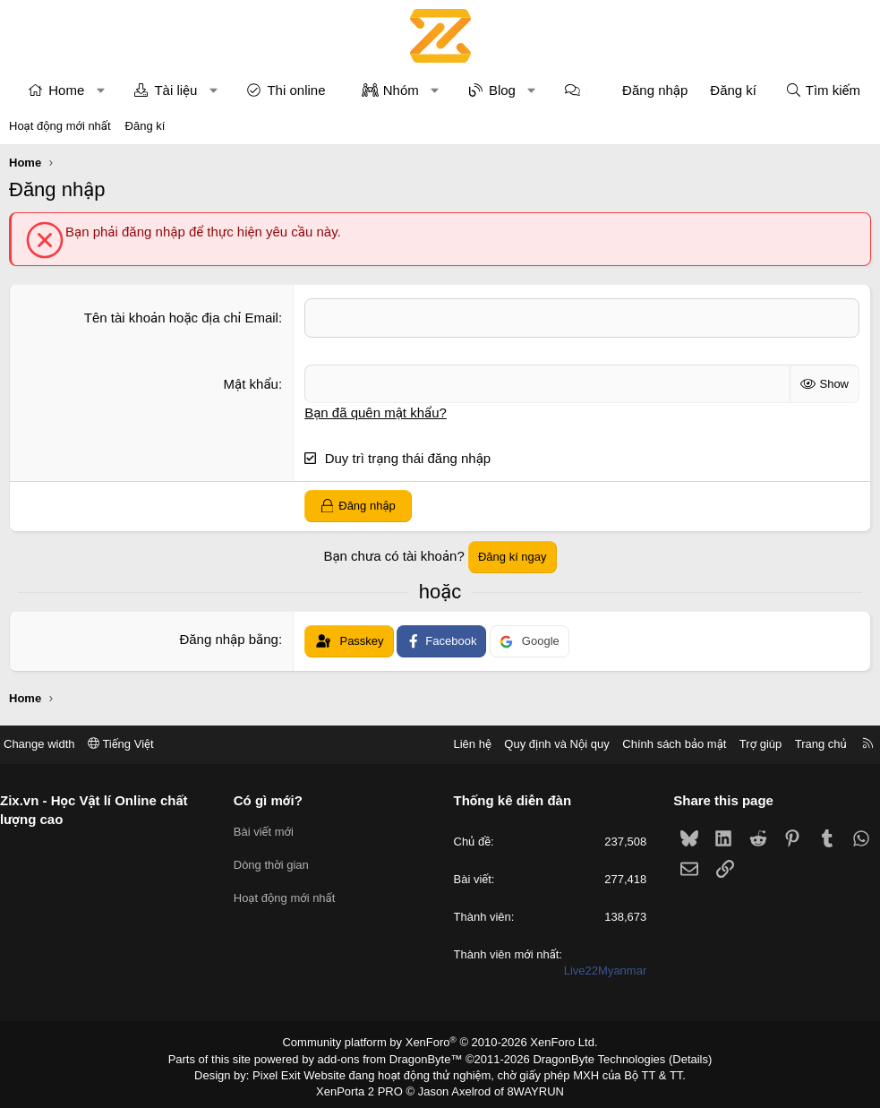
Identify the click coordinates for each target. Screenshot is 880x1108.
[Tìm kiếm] (822, 90)
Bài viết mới (270, 830)
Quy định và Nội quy (543, 744)
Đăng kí (145, 126)
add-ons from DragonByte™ (393, 1057)
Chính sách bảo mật (661, 744)
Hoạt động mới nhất (60, 126)
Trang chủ (807, 744)
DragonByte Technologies (586, 1057)
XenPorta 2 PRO (366, 1087)
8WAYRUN (528, 1087)
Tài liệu (175, 90)
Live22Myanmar (598, 970)
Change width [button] (53, 744)
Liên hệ (458, 744)
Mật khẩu (251, 383)
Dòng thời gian (277, 862)
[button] (101, 90)
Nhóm (401, 90)
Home (66, 90)
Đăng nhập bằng (228, 639)
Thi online (296, 90)
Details (671, 1057)
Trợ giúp (747, 744)
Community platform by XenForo (440, 1041)
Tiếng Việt (134, 744)
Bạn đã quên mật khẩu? (375, 411)
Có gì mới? (274, 799)
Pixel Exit (289, 1072)
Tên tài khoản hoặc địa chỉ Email (181, 317)
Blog (502, 90)
